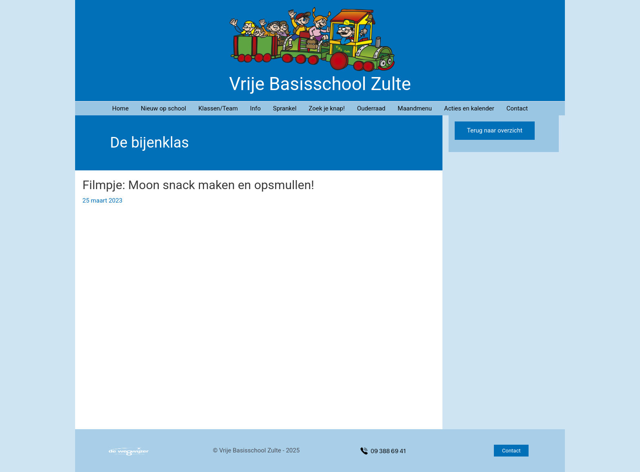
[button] (511, 451)
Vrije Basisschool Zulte (320, 84)
